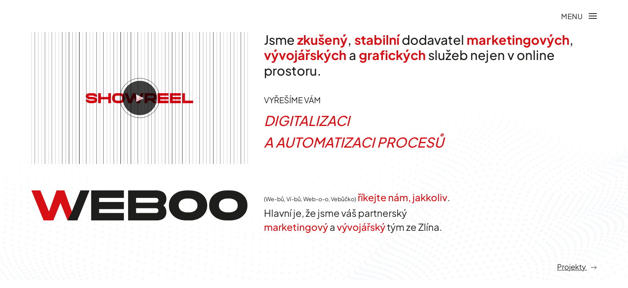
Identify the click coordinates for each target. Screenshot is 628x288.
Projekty (577, 279)
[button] (579, 16)
